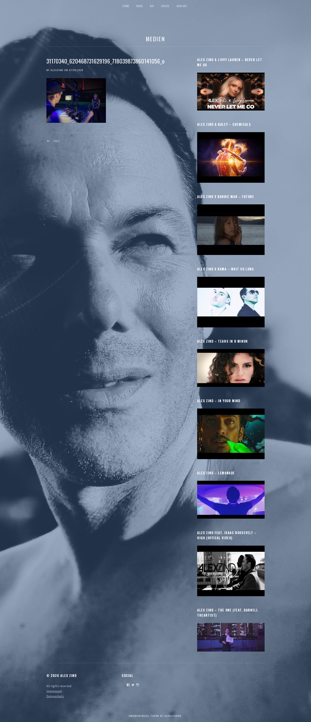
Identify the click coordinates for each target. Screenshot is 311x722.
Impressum (54, 691)
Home (126, 6)
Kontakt (182, 6)
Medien (155, 38)
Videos (165, 6)
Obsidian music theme (144, 716)
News (139, 6)
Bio (152, 6)
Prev (57, 141)
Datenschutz (55, 696)
